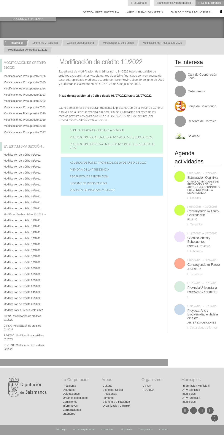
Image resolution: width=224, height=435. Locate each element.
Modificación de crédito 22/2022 (22, 280)
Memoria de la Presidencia (89, 169)
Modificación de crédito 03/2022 (22, 166)
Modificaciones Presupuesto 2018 (25, 125)
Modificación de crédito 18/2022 (22, 256)
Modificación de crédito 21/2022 (22, 274)
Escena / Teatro (198, 246)
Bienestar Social (113, 389)
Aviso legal (61, 429)
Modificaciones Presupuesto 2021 (25, 107)
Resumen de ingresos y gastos (92, 190)
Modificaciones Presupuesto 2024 (25, 88)
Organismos (152, 379)
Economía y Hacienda (116, 401)
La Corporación (76, 379)
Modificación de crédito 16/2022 (22, 244)
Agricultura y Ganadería (144, 12)
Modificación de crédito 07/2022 (22, 190)
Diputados (69, 389)
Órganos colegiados (75, 397)
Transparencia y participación (174, 2)
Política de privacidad (83, 429)
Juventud (194, 269)
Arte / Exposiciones (201, 322)
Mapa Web (126, 429)
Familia (192, 219)
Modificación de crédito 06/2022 (22, 184)
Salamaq (194, 136)
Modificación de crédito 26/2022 (22, 304)
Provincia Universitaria (202, 288)
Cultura (107, 385)
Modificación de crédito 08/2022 (22, 196)
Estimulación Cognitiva (202, 177)
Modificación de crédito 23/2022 (22, 286)
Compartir (4, 362)
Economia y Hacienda (45, 42)
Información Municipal (196, 385)
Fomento (108, 397)
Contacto (163, 429)
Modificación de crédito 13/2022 (22, 226)
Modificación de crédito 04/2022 (22, 172)
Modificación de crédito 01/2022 (22, 154)
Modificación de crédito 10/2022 (22, 208)
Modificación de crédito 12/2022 (22, 220)
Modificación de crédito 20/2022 (22, 268)
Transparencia (145, 429)
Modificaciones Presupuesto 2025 (25, 82)
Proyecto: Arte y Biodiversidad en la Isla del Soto (202, 314)
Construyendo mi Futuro (203, 265)
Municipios (191, 379)
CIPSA (146, 385)
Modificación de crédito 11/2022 (27, 49)
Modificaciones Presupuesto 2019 (25, 119)
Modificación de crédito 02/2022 (22, 160)
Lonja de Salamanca (202, 106)
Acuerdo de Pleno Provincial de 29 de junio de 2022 (108, 163)
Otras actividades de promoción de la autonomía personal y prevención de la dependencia (203, 187)
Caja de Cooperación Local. (202, 76)
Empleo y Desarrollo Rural (191, 12)
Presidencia (110, 393)
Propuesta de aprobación (89, 176)
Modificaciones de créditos (118, 42)
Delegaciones (71, 393)
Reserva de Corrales (202, 121)
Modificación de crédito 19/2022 (22, 262)
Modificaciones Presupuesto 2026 (25, 76)
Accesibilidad (107, 429)
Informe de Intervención (88, 183)
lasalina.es (17, 42)
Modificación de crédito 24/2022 (22, 292)
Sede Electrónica (211, 2)
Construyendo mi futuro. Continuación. (203, 213)
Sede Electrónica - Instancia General (97, 130)
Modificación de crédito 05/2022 (22, 178)
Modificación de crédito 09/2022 (22, 202)
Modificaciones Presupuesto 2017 (25, 132)
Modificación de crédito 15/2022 (22, 238)
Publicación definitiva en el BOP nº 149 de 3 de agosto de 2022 (112, 146)
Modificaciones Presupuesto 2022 (162, 42)
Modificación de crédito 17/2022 (22, 250)
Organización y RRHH (116, 405)
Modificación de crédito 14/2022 (22, 232)
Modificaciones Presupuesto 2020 (25, 113)
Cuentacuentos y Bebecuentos (198, 240)
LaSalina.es (140, 2)
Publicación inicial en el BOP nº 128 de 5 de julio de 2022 (111, 137)
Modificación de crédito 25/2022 (22, 298)
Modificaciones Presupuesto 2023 (25, 94)
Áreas (106, 379)
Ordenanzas (196, 91)
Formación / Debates (202, 292)
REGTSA (148, 389)
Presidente (69, 385)
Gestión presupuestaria (101, 12)
